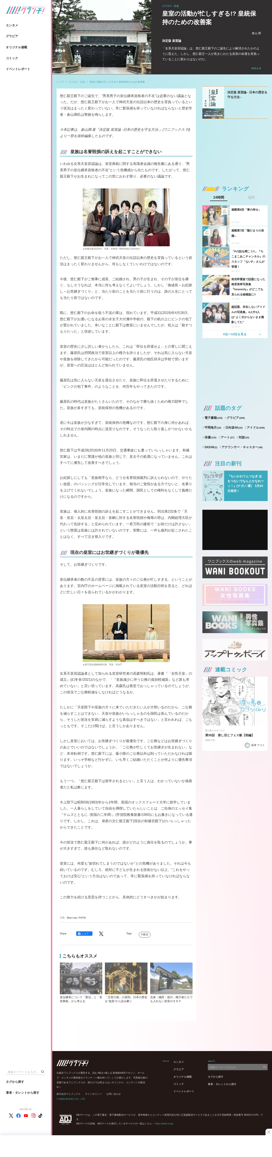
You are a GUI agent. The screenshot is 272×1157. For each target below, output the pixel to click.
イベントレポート (18, 69)
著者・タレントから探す (22, 1092)
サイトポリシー (93, 1094)
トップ (60, 81)
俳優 (211, 437)
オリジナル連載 (16, 47)
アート (227, 437)
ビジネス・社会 (76, 81)
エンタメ (12, 25)
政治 (145, 934)
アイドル (256, 427)
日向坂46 (233, 427)
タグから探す (15, 1081)
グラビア (12, 36)
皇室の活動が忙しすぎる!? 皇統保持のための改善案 (117, 81)
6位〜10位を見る (235, 334)
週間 (251, 197)
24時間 (218, 197)
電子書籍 (214, 417)
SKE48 (211, 447)
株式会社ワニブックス (69, 1094)
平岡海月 (213, 427)
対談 (244, 437)
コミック (12, 58)
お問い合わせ (113, 1094)
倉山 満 (256, 33)
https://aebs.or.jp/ (164, 1123)
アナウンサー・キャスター (242, 447)
